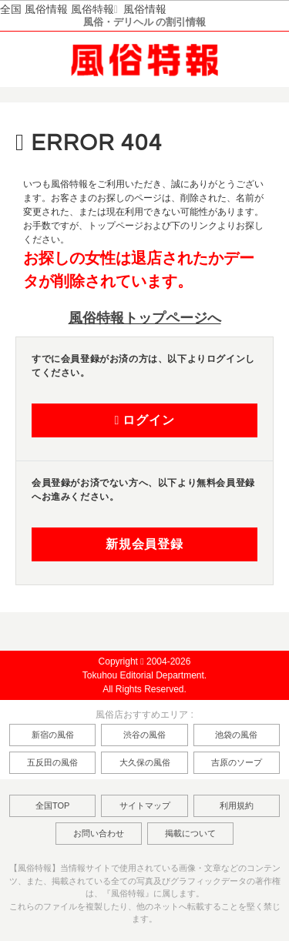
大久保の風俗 (144, 762)
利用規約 (237, 805)
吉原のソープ (236, 762)
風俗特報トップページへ (145, 318)
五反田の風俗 (52, 762)
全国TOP (52, 805)
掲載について (190, 833)
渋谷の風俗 (144, 734)
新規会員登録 (144, 544)
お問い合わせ (98, 833)
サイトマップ (144, 805)
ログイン (144, 420)
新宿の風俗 (53, 734)
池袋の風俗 (236, 734)
